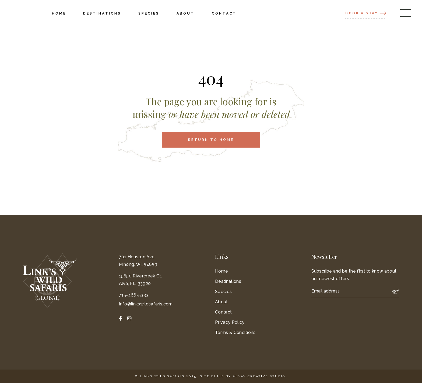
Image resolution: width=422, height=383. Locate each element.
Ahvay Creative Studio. (260, 376)
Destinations (228, 281)
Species (223, 291)
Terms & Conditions (235, 332)
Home (221, 271)
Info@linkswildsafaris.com (146, 304)
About (221, 301)
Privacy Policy (229, 322)
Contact (223, 312)
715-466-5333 (134, 295)
